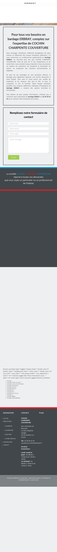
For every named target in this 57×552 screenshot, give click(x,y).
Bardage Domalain (11, 387)
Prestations (7, 421)
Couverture (9, 430)
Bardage (9, 380)
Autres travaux (10, 439)
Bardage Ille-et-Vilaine (12, 393)
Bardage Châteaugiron (12, 385)
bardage (9, 88)
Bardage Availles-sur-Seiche (14, 382)
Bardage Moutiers (11, 388)
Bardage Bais (10, 390)
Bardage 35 (10, 395)
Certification (7, 442)
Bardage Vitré (10, 391)
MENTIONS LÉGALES (35, 478)
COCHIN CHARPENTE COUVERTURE (17, 478)
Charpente (8, 426)
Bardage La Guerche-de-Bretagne (15, 384)
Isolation (8, 434)
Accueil (5, 418)
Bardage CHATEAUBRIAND (13, 398)
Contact (6, 445)
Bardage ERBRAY (11, 396)
